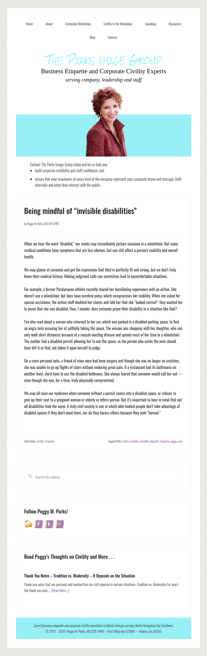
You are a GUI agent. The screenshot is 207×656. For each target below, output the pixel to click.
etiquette (164, 441)
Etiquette (49, 441)
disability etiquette (149, 441)
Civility (40, 441)
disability (134, 441)
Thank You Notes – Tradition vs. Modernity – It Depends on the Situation (79, 576)
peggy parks (176, 441)
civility (125, 441)
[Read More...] (60, 590)
